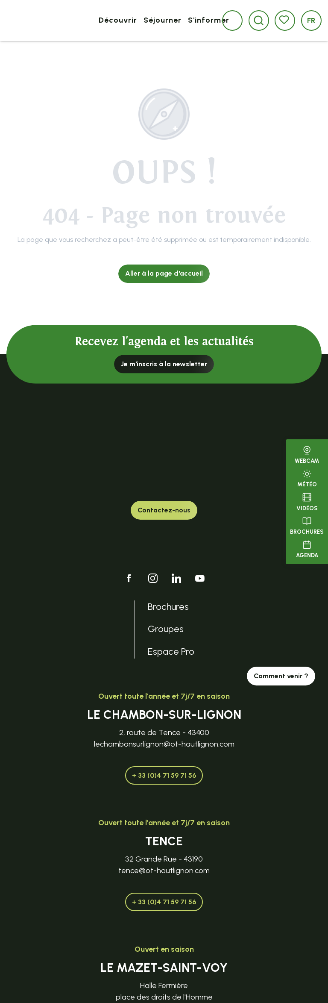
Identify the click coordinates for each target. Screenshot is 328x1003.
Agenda (307, 548)
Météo (307, 477)
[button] (258, 20)
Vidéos (307, 501)
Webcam (307, 454)
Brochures (307, 525)
